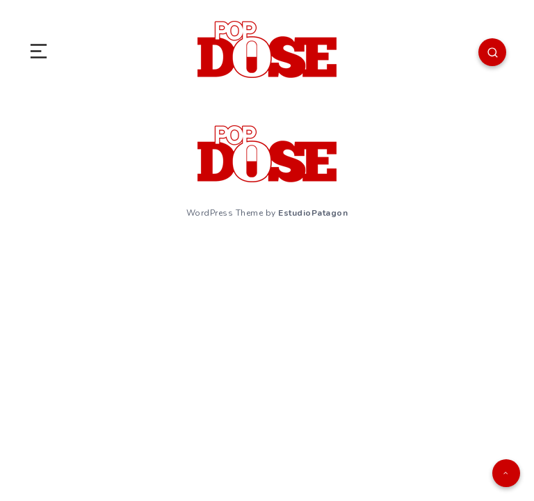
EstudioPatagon (313, 212)
